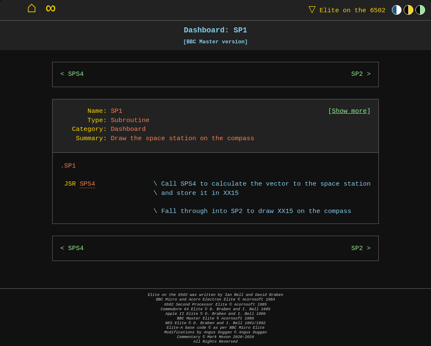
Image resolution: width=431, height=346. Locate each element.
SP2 (357, 74)
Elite (345, 9)
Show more (349, 111)
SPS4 (76, 74)
